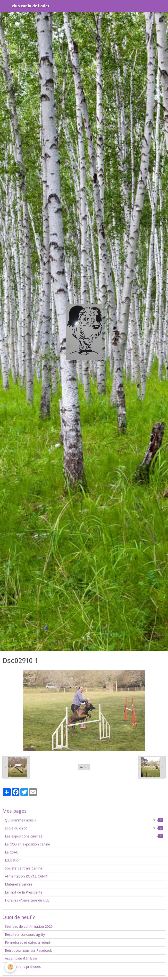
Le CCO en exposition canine (27, 844)
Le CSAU (11, 852)
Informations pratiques (23, 966)
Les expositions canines (84, 836)
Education (12, 860)
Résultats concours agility (25, 934)
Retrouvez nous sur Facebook (28, 950)
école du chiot (84, 828)
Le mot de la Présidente (23, 892)
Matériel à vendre (18, 884)
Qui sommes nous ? (84, 820)
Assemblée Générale (21, 958)
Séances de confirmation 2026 (29, 926)
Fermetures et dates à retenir (28, 942)
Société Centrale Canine (23, 868)
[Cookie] (10, 966)
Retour (84, 767)
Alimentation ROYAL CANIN (26, 876)
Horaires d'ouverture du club (27, 900)
